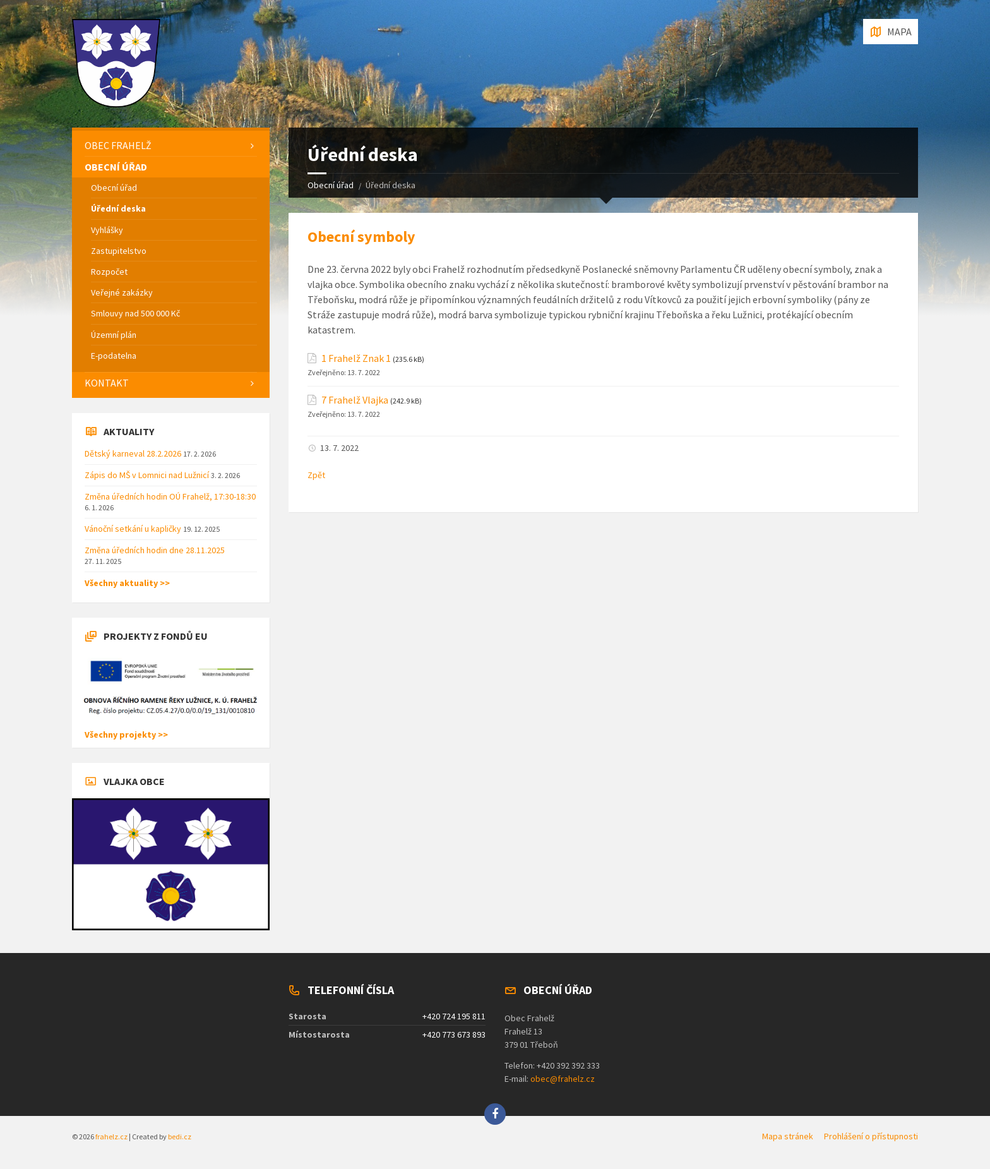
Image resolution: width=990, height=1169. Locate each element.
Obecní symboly (361, 236)
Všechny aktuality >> (127, 583)
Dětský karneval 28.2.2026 (134, 453)
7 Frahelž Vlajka (354, 400)
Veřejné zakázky (122, 292)
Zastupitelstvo (118, 250)
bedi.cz (179, 1136)
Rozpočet (109, 271)
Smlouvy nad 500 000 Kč (135, 313)
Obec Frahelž (118, 145)
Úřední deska (118, 208)
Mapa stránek (787, 1136)
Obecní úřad (330, 185)
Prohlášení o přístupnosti (871, 1136)
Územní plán (113, 334)
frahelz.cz (111, 1136)
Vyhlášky (107, 230)
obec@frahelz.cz (562, 1078)
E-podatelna (113, 355)
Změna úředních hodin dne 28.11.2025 (155, 550)
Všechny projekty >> (126, 734)
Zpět (316, 475)
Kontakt (107, 382)
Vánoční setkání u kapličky (134, 528)
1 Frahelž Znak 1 (356, 358)
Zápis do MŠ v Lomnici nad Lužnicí (148, 475)
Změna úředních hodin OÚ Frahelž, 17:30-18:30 (170, 496)
